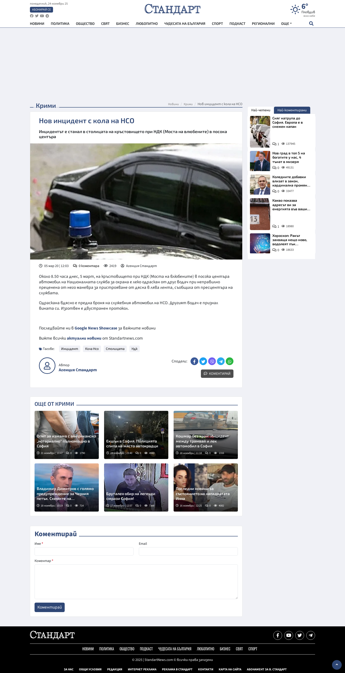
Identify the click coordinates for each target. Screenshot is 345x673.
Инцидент (69, 348)
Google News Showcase (97, 328)
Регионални (263, 24)
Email (143, 543)
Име (39, 543)
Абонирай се (41, 10)
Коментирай (217, 373)
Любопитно (147, 24)
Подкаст (237, 24)
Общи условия (90, 669)
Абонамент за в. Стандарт (267, 669)
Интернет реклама (142, 669)
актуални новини (84, 338)
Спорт (217, 24)
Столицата (115, 348)
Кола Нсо (92, 348)
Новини (37, 24)
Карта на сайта (230, 669)
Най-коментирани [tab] (292, 110)
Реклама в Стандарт (177, 669)
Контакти (205, 669)
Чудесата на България (184, 24)
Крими (188, 104)
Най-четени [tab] (260, 110)
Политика (60, 24)
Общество (85, 24)
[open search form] (311, 24)
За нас (68, 669)
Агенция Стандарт (78, 370)
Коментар (44, 560)
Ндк (135, 348)
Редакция (114, 669)
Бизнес (122, 24)
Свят (105, 24)
